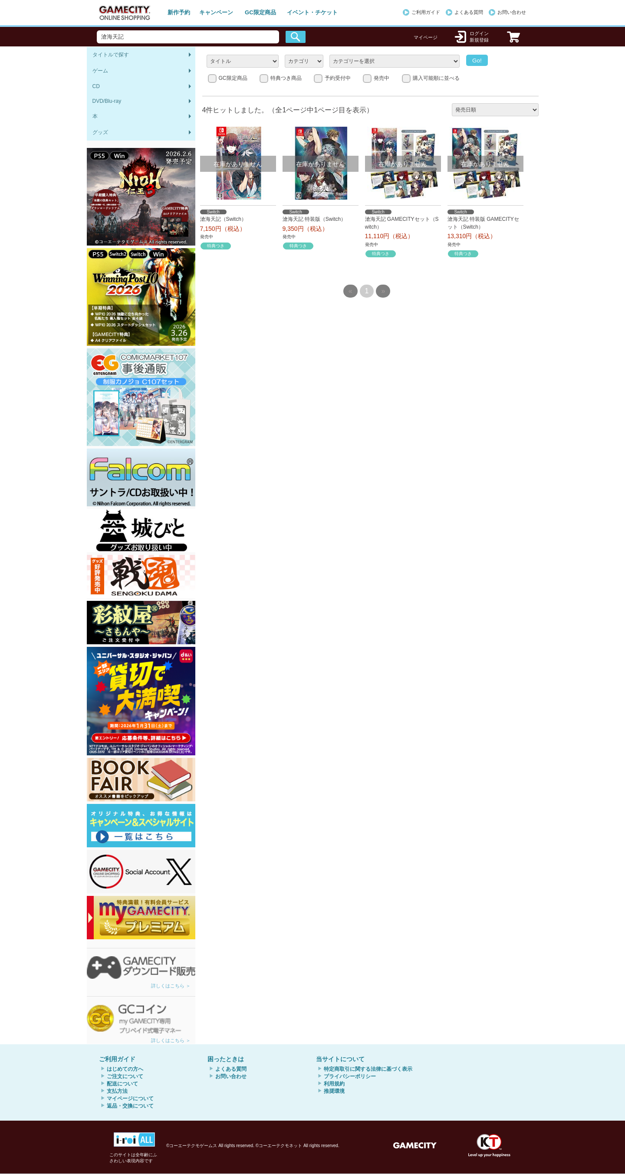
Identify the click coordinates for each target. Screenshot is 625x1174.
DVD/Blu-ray (107, 101)
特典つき (215, 245)
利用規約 (334, 1084)
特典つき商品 (286, 78)
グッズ (100, 132)
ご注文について (125, 1076)
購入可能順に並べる (436, 78)
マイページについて (130, 1098)
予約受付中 (338, 78)
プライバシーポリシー (350, 1076)
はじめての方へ (125, 1069)
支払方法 (117, 1091)
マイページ (426, 37)
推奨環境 (334, 1091)
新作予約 (179, 12)
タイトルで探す (110, 55)
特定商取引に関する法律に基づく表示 (368, 1069)
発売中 (381, 78)
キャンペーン (216, 12)
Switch (213, 212)
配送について (122, 1084)
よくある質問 (468, 12)
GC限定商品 (260, 12)
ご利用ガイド (425, 12)
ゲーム (100, 71)
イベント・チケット (312, 12)
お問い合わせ (511, 12)
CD (96, 86)
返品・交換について (130, 1106)
